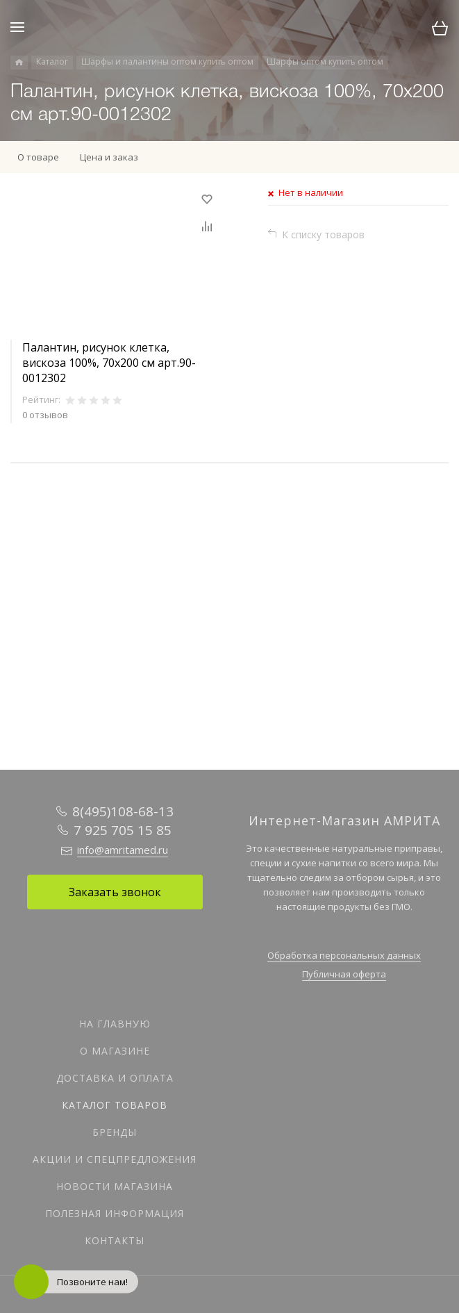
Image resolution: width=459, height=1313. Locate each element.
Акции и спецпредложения (115, 1159)
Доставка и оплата (115, 1077)
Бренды (114, 1132)
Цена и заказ (109, 157)
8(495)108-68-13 (123, 811)
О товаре (38, 157)
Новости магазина (114, 1186)
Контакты (114, 1240)
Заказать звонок (115, 892)
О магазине (115, 1050)
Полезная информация (114, 1213)
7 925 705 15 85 (123, 830)
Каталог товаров (114, 1105)
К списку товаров (323, 234)
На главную (115, 1023)
